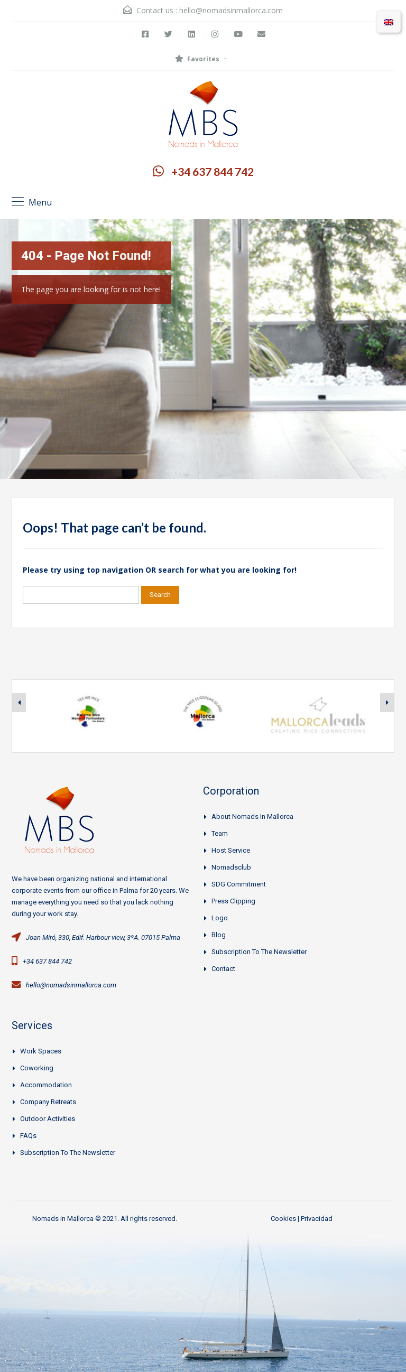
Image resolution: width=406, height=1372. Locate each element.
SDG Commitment (238, 884)
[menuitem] (388, 21)
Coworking (36, 1068)
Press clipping (233, 901)
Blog (218, 935)
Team (219, 833)
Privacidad (317, 1218)
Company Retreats (48, 1102)
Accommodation (46, 1085)
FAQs (28, 1136)
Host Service (230, 850)
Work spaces (40, 1051)
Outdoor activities (47, 1119)
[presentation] (19, 702)
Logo (219, 918)
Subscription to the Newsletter (259, 952)
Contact (223, 969)
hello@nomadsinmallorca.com (231, 10)
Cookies (283, 1218)
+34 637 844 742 (212, 171)
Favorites (197, 58)
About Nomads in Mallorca (252, 816)
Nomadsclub (231, 867)
